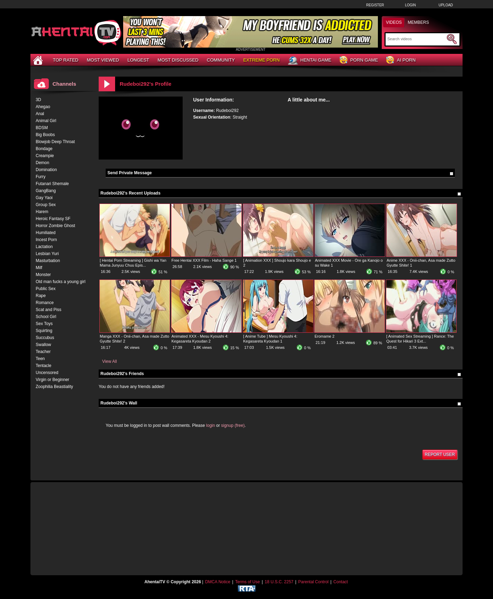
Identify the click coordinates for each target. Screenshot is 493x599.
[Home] (38, 60)
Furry (40, 176)
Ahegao (43, 106)
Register (375, 5)
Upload (445, 5)
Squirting (44, 330)
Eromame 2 (324, 336)
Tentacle (43, 365)
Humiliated (46, 232)
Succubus (45, 337)
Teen (40, 358)
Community (221, 60)
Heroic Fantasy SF (53, 218)
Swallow (43, 344)
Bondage (44, 148)
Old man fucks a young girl (60, 281)
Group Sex (46, 204)
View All (109, 361)
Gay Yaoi (44, 197)
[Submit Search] (452, 39)
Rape (41, 295)
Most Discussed (177, 60)
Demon (42, 162)
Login (410, 5)
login (210, 425)
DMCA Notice (217, 581)
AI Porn (400, 60)
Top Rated (65, 60)
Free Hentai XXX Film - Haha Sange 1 (204, 260)
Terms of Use (247, 581)
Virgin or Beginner (52, 379)
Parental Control (313, 581)
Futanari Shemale (52, 183)
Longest (138, 60)
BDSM (42, 127)
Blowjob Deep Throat (55, 141)
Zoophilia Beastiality (54, 386)
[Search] (416, 38)
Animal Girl (46, 120)
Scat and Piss (48, 309)
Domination (46, 169)
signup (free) (233, 425)
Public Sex (46, 288)
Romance (45, 302)
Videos (394, 22)
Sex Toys (44, 323)
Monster (43, 274)
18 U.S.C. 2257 (279, 581)
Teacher (43, 351)
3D (38, 99)
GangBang (46, 190)
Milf (39, 267)
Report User (440, 454)
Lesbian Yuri (47, 253)
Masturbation (48, 260)
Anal (40, 113)
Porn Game (359, 60)
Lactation (44, 246)
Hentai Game (309, 60)
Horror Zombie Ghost (55, 225)
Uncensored (47, 372)
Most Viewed (103, 60)
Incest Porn (46, 239)
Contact (340, 581)
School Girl (46, 316)
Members (418, 22)
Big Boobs (45, 134)
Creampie (45, 155)
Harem (42, 211)
